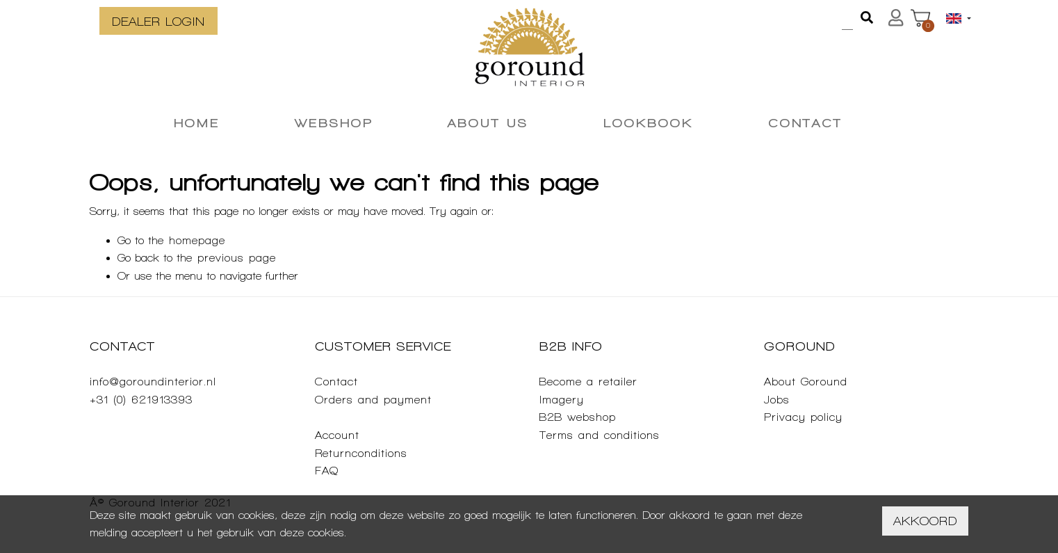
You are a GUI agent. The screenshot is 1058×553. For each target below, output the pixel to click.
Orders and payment (373, 400)
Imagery (561, 400)
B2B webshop (577, 417)
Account (337, 435)
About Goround (805, 381)
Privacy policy (803, 417)
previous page (236, 258)
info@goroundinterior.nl (153, 381)
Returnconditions (361, 453)
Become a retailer (588, 381)
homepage (197, 240)
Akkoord (925, 520)
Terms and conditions (599, 435)
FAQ (327, 470)
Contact (336, 381)
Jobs (777, 400)
